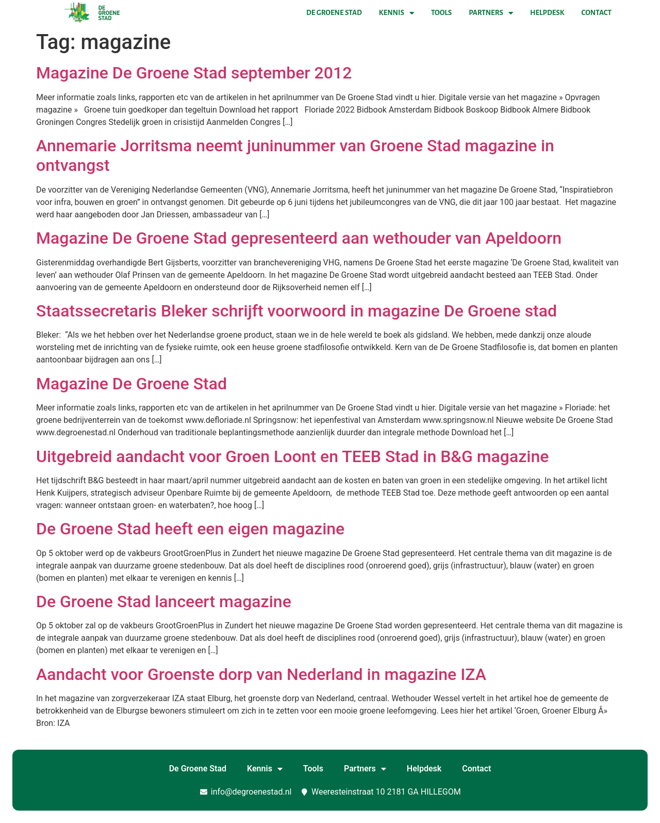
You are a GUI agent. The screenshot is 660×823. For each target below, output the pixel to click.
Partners (491, 13)
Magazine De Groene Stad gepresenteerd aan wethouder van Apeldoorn (299, 238)
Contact (597, 13)
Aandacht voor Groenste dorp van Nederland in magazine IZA (261, 674)
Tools (441, 13)
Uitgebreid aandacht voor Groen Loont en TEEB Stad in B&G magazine (292, 456)
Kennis (396, 13)
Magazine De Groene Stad (131, 383)
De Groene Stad (334, 13)
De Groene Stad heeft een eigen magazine (190, 529)
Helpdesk (547, 13)
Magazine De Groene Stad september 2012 (194, 73)
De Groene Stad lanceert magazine (163, 601)
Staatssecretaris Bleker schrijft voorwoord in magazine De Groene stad (296, 311)
